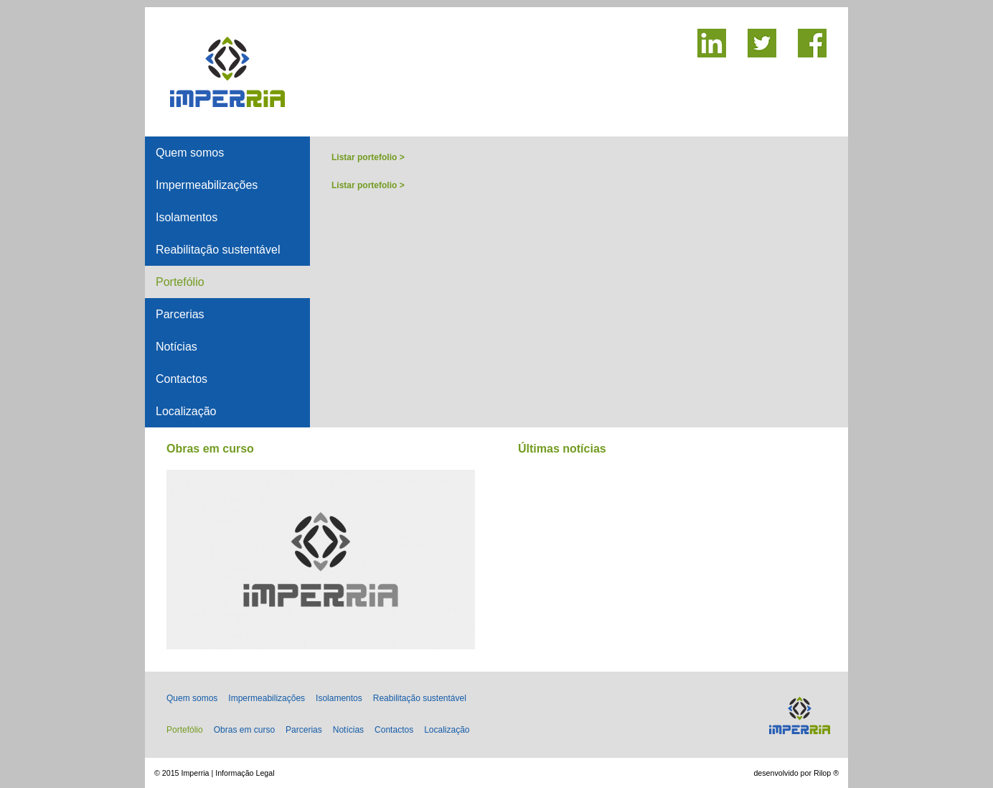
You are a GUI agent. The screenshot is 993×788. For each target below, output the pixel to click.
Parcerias (180, 314)
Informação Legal (244, 773)
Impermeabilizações (207, 185)
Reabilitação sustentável (218, 250)
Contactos (181, 379)
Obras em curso (244, 730)
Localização (186, 411)
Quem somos (190, 153)
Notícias (176, 346)
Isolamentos (186, 217)
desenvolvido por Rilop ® (796, 773)
